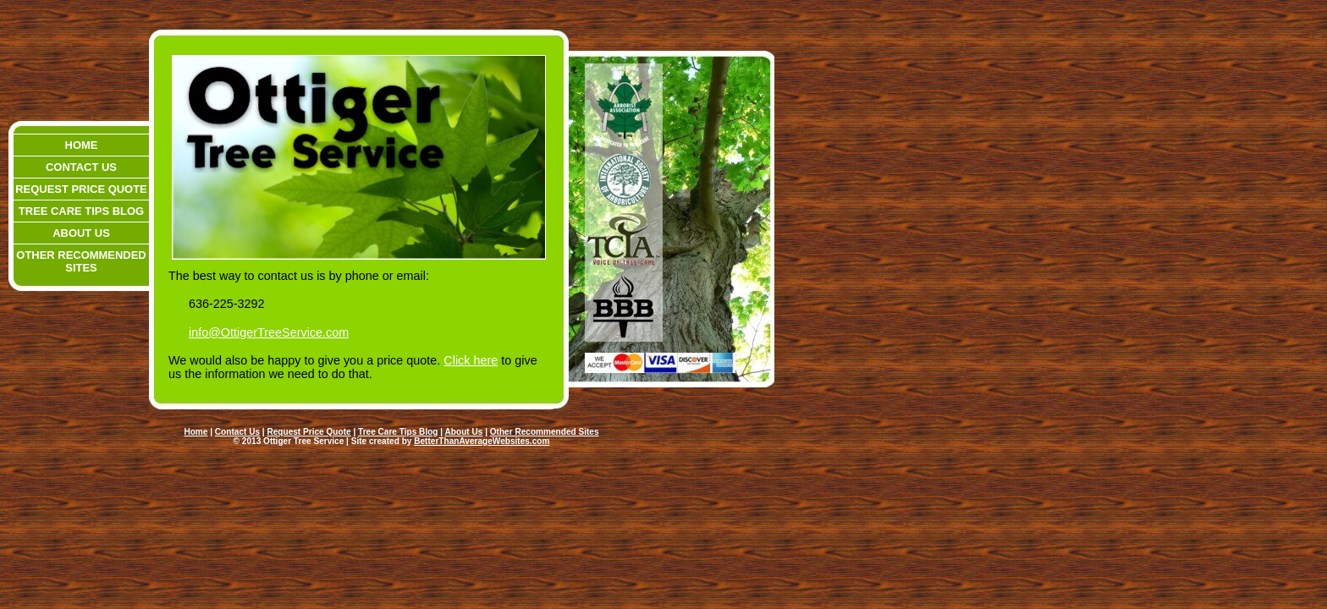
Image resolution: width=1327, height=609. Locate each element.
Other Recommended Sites (81, 261)
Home (81, 145)
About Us (81, 233)
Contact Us (81, 167)
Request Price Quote (80, 189)
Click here (470, 360)
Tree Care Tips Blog (81, 211)
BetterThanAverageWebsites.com (481, 441)
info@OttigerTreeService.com (269, 332)
